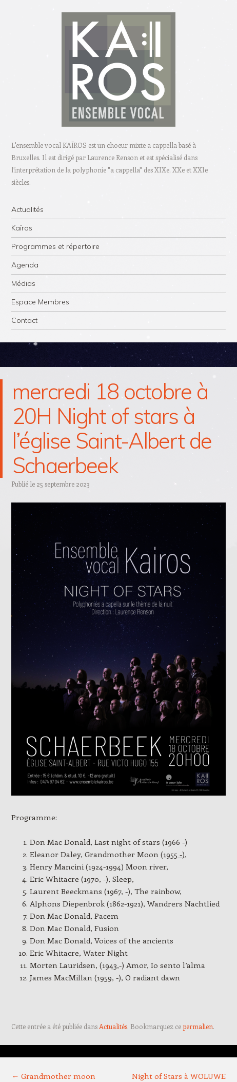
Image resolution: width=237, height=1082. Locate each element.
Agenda (24, 264)
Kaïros (21, 228)
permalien (198, 1026)
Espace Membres (40, 301)
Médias (23, 283)
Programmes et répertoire (55, 246)
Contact (24, 320)
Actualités (27, 209)
